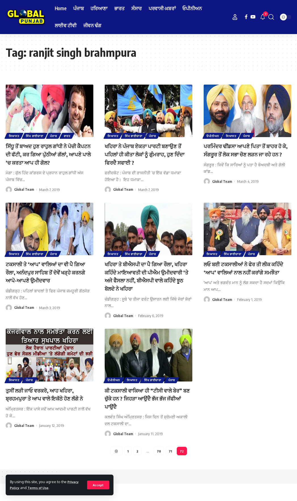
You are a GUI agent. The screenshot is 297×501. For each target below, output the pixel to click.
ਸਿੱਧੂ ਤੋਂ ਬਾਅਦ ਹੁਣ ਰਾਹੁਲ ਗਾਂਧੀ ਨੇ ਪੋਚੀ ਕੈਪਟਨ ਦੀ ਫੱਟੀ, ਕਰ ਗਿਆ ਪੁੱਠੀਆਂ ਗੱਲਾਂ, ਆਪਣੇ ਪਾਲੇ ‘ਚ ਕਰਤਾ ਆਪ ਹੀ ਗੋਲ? (49, 158)
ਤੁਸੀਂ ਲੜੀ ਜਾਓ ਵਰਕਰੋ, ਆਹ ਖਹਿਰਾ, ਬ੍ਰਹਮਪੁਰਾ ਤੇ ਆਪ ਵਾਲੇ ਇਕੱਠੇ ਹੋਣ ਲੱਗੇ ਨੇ (47, 414)
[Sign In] (235, 17)
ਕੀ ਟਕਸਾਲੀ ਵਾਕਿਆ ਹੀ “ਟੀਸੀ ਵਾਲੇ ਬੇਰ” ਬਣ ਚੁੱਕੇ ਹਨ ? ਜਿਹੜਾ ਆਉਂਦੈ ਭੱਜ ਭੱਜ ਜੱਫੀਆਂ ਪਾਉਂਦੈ (148, 414)
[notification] (263, 17)
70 (159, 468)
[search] (271, 17)
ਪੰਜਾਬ (55, 135)
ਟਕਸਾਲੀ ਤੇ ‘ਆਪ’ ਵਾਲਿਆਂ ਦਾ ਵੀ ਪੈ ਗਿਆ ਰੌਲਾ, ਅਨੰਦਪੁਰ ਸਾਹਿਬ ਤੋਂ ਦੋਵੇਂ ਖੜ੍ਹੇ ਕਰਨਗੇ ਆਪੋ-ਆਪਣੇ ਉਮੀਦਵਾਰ (48, 280)
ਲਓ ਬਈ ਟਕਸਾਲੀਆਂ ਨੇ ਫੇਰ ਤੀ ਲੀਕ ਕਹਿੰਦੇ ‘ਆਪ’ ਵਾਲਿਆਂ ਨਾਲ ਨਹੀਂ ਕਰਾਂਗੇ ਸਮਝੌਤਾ (245, 280)
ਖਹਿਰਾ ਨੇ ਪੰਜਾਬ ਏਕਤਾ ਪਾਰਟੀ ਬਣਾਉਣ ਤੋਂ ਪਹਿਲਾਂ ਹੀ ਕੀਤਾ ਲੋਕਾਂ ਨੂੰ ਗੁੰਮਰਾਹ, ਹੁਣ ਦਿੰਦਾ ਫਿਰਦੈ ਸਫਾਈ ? (144, 154)
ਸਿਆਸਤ (14, 135)
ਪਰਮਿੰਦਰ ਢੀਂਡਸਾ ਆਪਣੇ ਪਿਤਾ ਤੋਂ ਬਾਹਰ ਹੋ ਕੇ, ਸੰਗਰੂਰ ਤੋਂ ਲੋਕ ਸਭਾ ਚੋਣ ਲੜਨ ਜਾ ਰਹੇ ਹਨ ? (244, 154)
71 (170, 468)
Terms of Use (41, 487)
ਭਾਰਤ (70, 135)
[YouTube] (253, 17)
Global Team (24, 197)
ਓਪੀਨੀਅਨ (213, 135)
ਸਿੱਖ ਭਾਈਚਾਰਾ (36, 135)
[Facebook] (246, 17)
